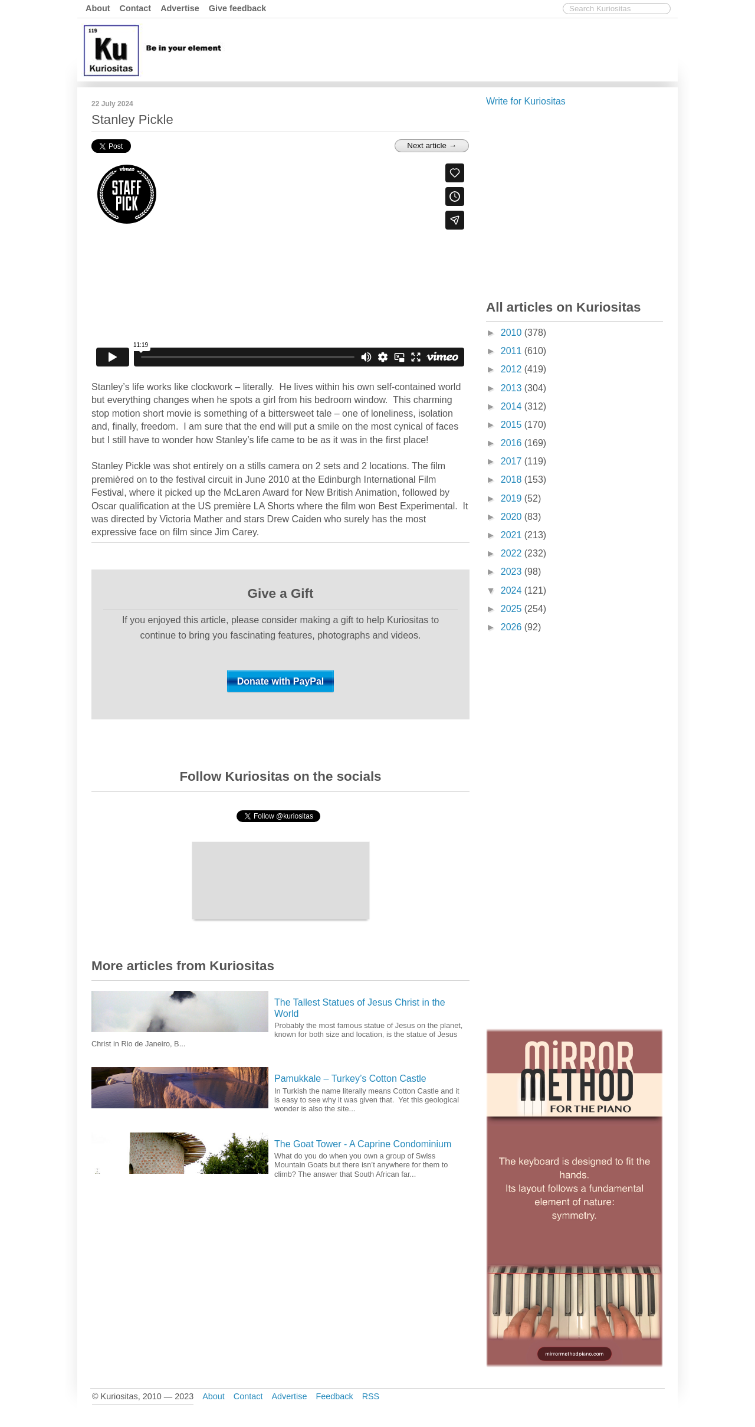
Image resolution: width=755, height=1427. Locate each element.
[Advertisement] (460, 49)
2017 (512, 461)
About (98, 8)
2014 (512, 406)
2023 (512, 572)
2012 (512, 369)
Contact (136, 8)
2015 (512, 425)
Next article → (432, 145)
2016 (512, 443)
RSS (371, 1396)
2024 (512, 590)
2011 (512, 351)
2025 (512, 609)
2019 (512, 498)
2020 (512, 517)
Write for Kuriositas (526, 101)
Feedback (334, 1396)
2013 (512, 388)
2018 (512, 479)
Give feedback (238, 8)
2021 (512, 535)
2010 (512, 333)
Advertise (179, 8)
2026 (512, 627)
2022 (512, 553)
